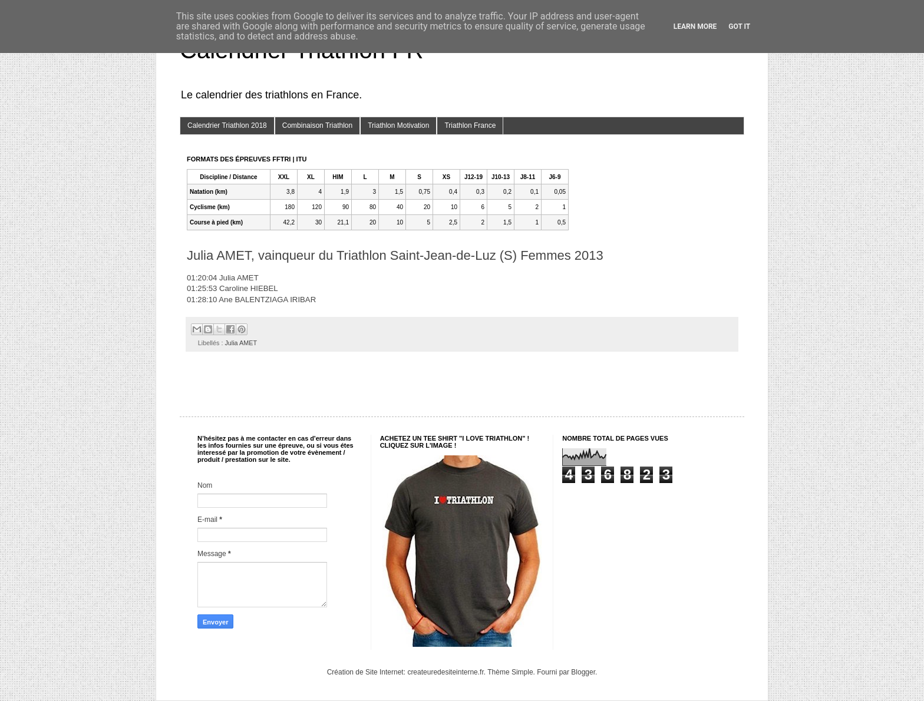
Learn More (695, 26)
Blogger (583, 672)
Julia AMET (241, 342)
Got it (739, 26)
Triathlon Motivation (398, 125)
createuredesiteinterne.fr (445, 672)
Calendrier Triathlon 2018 (227, 125)
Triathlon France (470, 125)
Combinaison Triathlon (317, 125)
